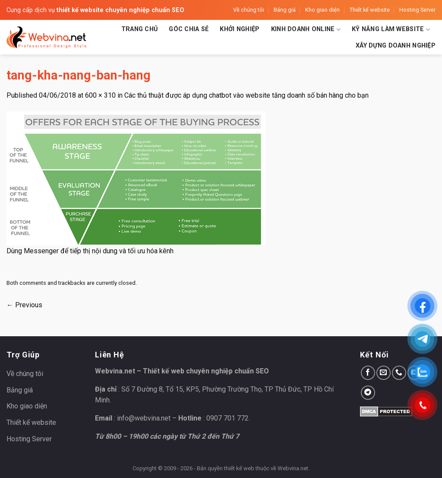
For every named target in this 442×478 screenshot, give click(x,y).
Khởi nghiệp (239, 29)
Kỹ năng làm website (391, 29)
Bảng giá (285, 9)
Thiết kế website (370, 9)
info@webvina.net (143, 418)
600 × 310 (100, 95)
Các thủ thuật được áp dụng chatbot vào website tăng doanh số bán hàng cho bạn (246, 95)
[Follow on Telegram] (368, 393)
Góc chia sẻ (188, 29)
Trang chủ (139, 29)
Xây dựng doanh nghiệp (396, 45)
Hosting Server (417, 9)
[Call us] (399, 373)
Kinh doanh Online (306, 29)
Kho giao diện (322, 9)
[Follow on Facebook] (368, 373)
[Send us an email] (383, 373)
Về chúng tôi (248, 9)
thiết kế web (239, 468)
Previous (24, 305)
